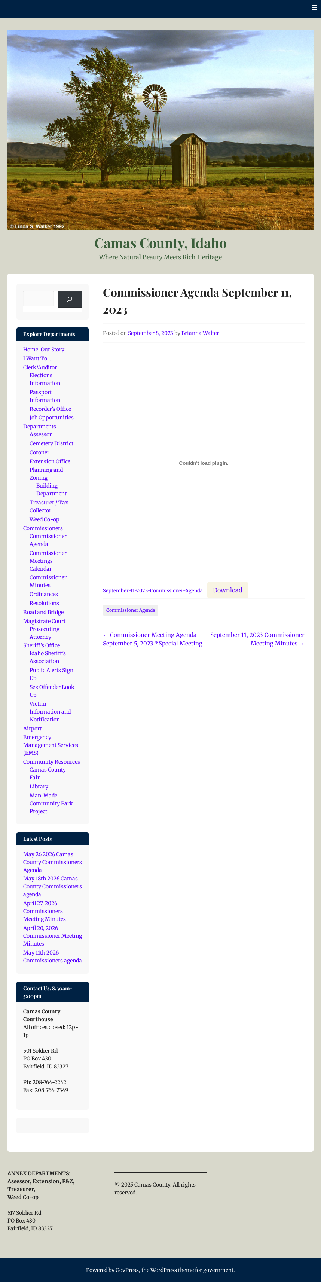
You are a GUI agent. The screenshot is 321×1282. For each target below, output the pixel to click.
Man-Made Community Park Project (51, 803)
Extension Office (50, 461)
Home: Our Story (43, 349)
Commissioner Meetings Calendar (48, 561)
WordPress (163, 1270)
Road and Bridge (43, 612)
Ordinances (44, 594)
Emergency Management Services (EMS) (50, 745)
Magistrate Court (44, 621)
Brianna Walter (200, 333)
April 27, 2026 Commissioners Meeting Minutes (44, 911)
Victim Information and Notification (50, 711)
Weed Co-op (44, 519)
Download (227, 590)
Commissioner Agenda (130, 610)
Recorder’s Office (50, 409)
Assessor (41, 434)
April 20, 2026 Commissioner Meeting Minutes (52, 936)
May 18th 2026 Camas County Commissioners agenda (52, 886)
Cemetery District (51, 443)
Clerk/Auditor (40, 367)
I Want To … (37, 358)
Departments (39, 426)
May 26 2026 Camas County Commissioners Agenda (52, 862)
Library (39, 786)
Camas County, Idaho (160, 242)
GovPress (127, 1270)
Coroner (39, 452)
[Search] (70, 299)
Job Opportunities (52, 417)
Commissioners (43, 528)
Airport (32, 728)
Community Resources (51, 761)
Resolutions (44, 603)
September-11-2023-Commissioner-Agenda (153, 590)
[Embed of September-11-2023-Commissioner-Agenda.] (204, 463)
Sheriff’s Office (41, 645)
